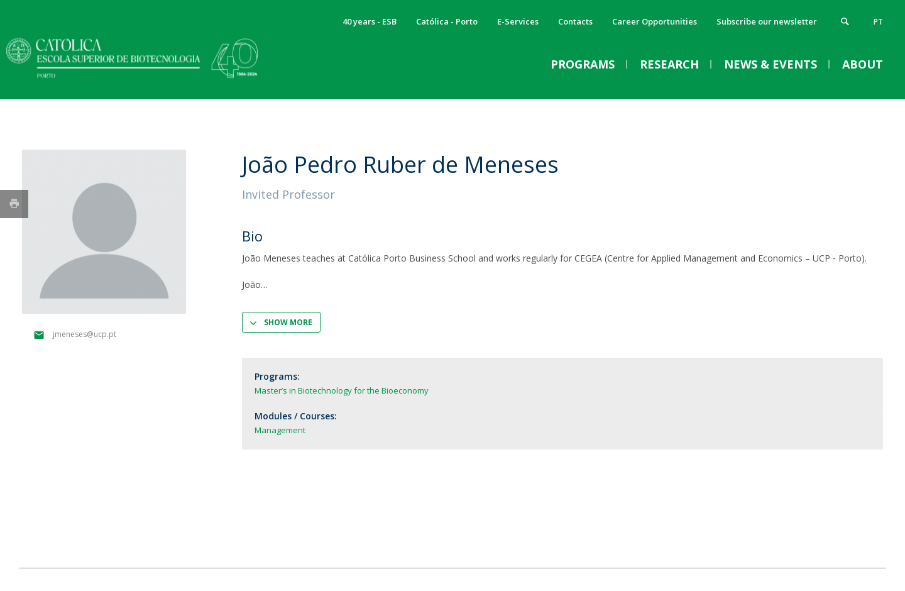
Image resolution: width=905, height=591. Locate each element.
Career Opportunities (654, 21)
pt (878, 21)
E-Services (518, 21)
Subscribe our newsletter (766, 21)
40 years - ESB (370, 21)
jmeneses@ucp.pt (84, 334)
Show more (288, 322)
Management (280, 430)
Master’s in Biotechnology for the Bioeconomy (342, 390)
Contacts (575, 21)
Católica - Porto (447, 21)
